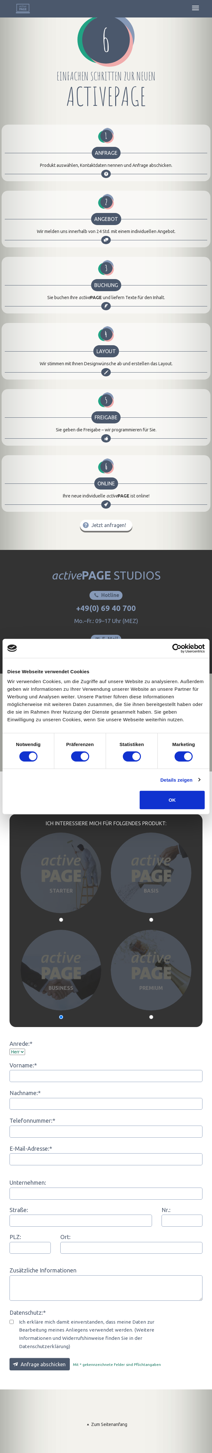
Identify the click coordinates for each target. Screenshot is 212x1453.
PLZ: (15, 1237)
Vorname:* (23, 1065)
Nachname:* (25, 1093)
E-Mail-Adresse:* (31, 1148)
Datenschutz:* (28, 1312)
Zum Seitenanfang (106, 1424)
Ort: (65, 1237)
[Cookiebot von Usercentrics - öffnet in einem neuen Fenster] (177, 648)
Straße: (19, 1210)
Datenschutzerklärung (44, 1346)
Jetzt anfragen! (103, 525)
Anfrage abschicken (38, 1364)
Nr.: (166, 1210)
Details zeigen (176, 779)
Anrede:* (21, 1043)
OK (172, 800)
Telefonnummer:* (32, 1120)
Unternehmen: (28, 1182)
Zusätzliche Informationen (43, 1270)
